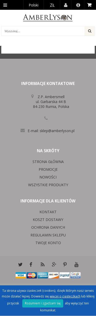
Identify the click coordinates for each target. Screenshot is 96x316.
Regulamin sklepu (48, 235)
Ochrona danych (48, 227)
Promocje (48, 169)
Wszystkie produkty (48, 184)
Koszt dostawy (48, 219)
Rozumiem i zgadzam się (43, 303)
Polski (33, 5)
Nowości (48, 177)
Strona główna (48, 161)
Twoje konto (48, 242)
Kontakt (48, 211)
